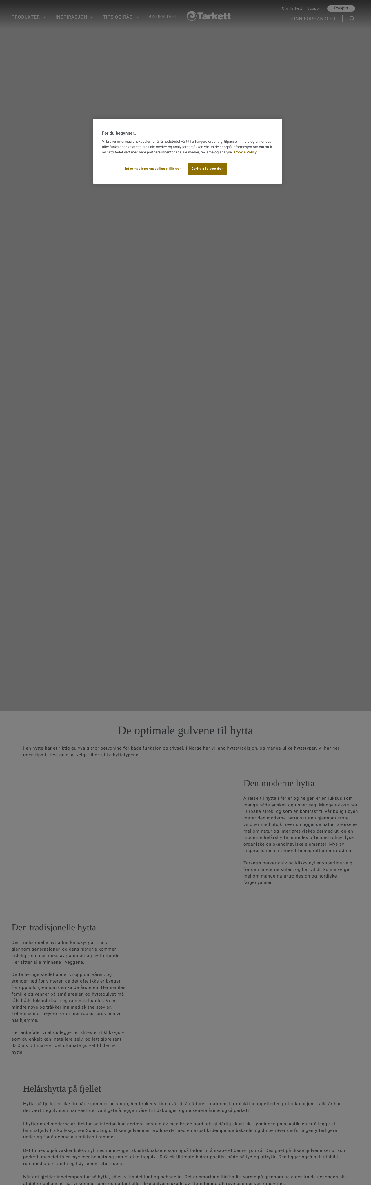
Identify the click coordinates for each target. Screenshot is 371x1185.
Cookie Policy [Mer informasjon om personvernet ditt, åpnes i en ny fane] (245, 152)
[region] (187, 151)
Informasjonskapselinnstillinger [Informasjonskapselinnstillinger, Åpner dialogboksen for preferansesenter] (153, 169)
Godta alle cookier (207, 169)
